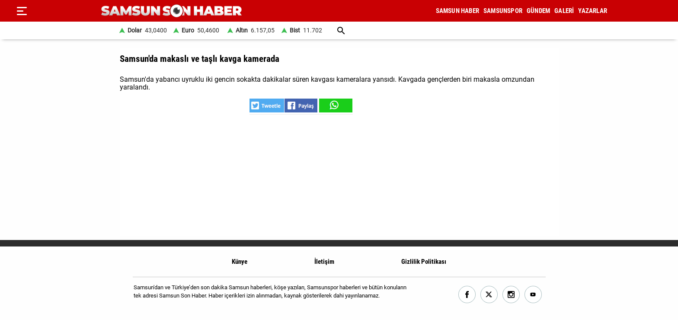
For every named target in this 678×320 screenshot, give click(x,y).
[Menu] (21, 11)
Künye (239, 262)
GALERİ (564, 11)
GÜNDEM (538, 11)
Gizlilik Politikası (423, 262)
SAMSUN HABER (457, 11)
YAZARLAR (592, 11)
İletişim (324, 262)
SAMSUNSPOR (502, 11)
